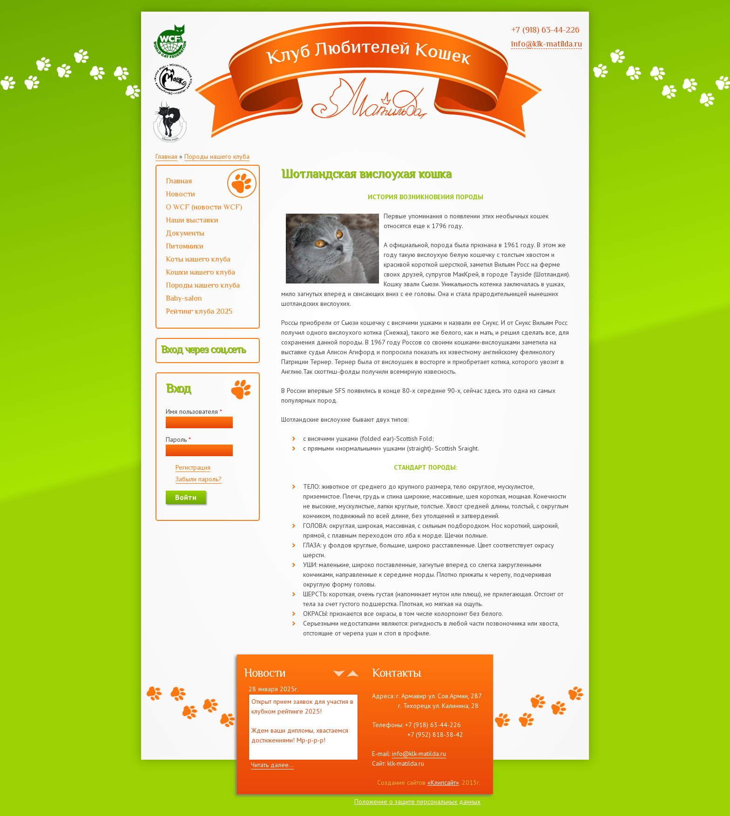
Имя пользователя (194, 411)
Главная (166, 156)
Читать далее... (272, 765)
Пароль (178, 439)
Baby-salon (206, 299)
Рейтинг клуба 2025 (206, 312)
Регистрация (193, 467)
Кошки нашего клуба (200, 272)
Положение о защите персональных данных (417, 801)
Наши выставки (206, 221)
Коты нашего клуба (198, 259)
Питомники (184, 246)
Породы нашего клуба (217, 156)
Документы (185, 233)
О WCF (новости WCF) (206, 208)
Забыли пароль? (199, 479)
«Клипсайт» (443, 782)
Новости (180, 194)
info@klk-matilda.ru (419, 753)
